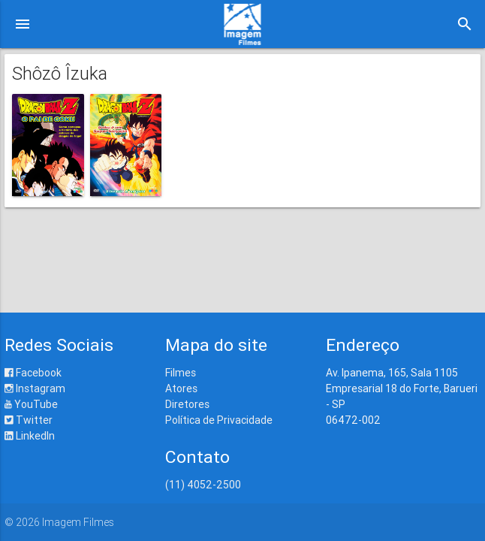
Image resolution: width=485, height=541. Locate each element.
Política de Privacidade (219, 420)
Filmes (180, 372)
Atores (181, 388)
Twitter (29, 420)
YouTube (31, 404)
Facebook (33, 372)
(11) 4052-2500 (203, 484)
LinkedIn (30, 436)
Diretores (187, 404)
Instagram (35, 388)
